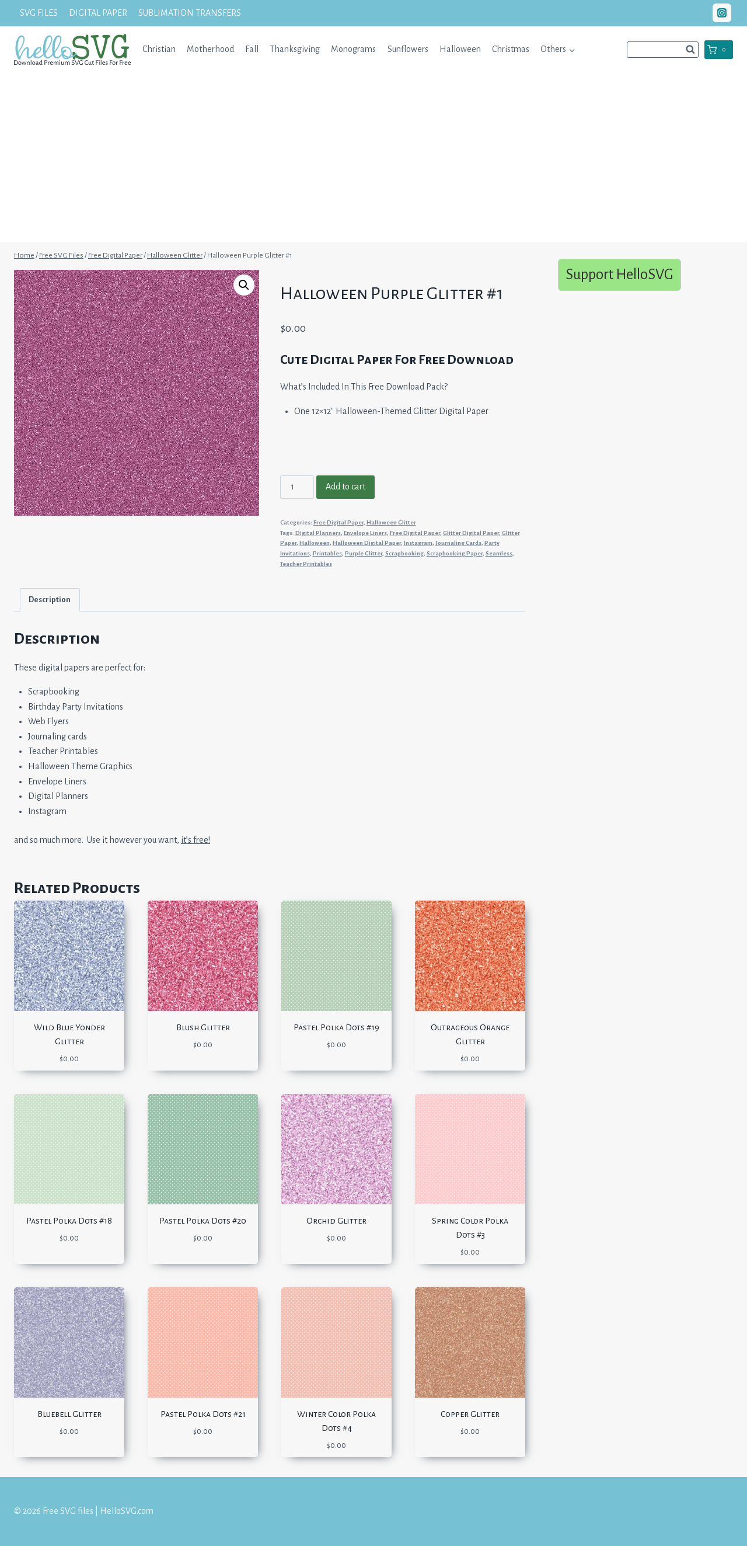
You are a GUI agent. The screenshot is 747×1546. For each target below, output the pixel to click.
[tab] (50, 599)
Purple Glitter (363, 553)
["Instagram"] (722, 13)
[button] (571, 49)
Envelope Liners (365, 533)
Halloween (460, 49)
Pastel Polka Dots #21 (203, 1414)
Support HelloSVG (619, 274)
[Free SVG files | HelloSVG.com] (72, 49)
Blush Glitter (203, 1027)
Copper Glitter (470, 1414)
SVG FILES (39, 13)
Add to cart (345, 486)
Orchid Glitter (336, 1220)
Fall (252, 49)
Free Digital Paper (338, 522)
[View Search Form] (663, 49)
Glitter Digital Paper (471, 533)
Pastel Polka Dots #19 (336, 1027)
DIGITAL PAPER (98, 13)
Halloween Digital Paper (367, 543)
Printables (327, 553)
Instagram (418, 543)
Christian (159, 49)
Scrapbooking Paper (455, 553)
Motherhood (210, 49)
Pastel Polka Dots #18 (69, 1220)
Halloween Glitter (391, 522)
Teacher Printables (306, 564)
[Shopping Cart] (718, 49)
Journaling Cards (458, 543)
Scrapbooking (404, 553)
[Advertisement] (373, 160)
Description (50, 599)
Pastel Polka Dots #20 (202, 1220)
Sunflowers (408, 49)
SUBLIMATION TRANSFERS (189, 13)
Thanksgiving (295, 49)
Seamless (499, 553)
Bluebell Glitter (69, 1414)
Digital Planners (318, 533)
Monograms (353, 49)
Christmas (510, 49)
